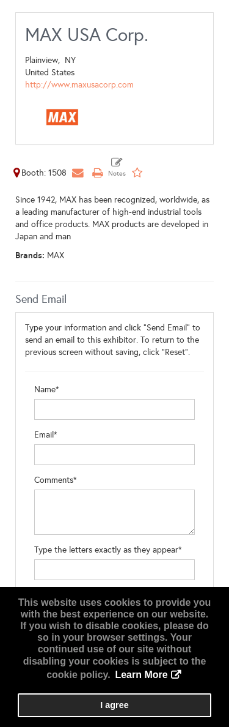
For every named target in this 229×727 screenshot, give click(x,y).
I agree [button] (114, 705)
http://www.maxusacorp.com (79, 85)
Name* (46, 389)
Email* (45, 435)
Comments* (55, 480)
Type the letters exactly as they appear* (108, 550)
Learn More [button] (141, 674)
